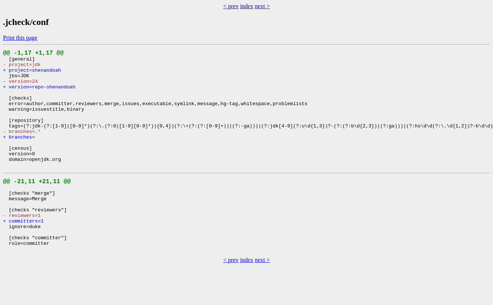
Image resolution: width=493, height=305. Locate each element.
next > (262, 6)
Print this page (20, 38)
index (247, 6)
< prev (230, 6)
